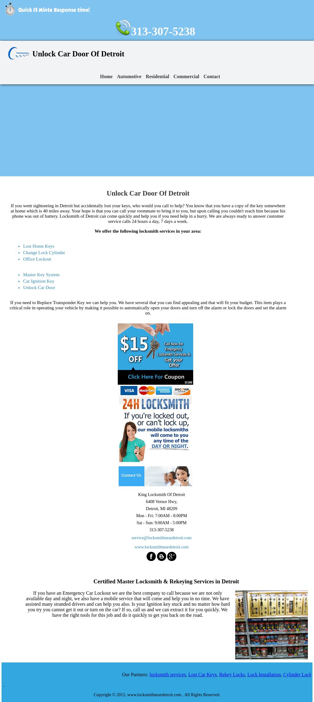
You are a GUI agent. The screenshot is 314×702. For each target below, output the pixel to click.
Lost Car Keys (204, 674)
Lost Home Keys (38, 246)
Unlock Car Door (39, 287)
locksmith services (169, 674)
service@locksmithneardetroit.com (162, 538)
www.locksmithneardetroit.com (162, 547)
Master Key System (41, 274)
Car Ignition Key (38, 281)
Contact (212, 76)
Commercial (186, 76)
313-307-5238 (155, 31)
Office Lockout (37, 259)
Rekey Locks (234, 674)
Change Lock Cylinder (44, 252)
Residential (157, 76)
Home (106, 76)
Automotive (129, 76)
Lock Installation (266, 674)
